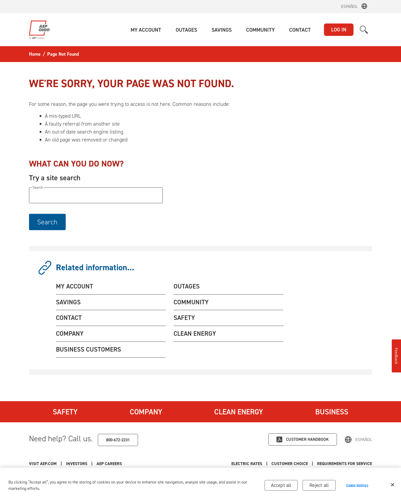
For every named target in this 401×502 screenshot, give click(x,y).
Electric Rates (246, 463)
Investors (76, 463)
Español (349, 6)
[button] (146, 30)
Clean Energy (238, 412)
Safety (65, 412)
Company (146, 412)
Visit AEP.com (43, 463)
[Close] (392, 486)
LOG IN (338, 29)
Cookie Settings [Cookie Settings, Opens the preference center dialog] (357, 487)
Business (331, 412)
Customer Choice (289, 463)
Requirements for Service (344, 463)
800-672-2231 (118, 440)
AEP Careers (109, 463)
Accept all (281, 487)
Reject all (319, 487)
